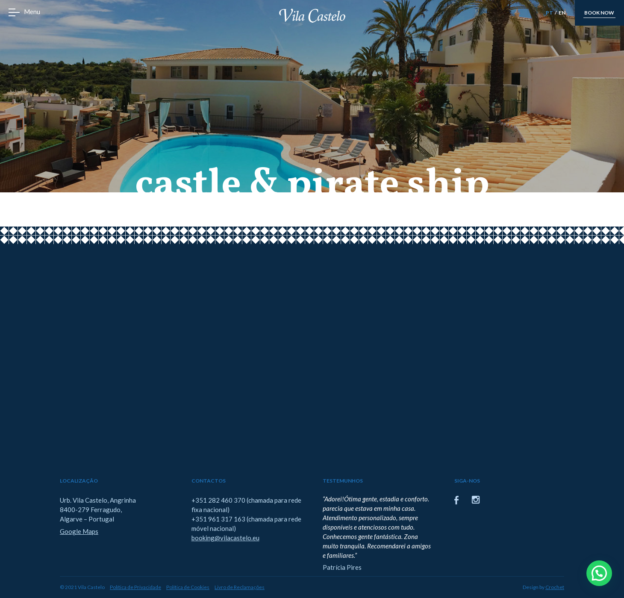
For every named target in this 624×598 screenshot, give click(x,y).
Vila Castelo (312, 16)
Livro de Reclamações (240, 587)
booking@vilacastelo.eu (225, 538)
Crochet (554, 587)
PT (549, 12)
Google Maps (79, 531)
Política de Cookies (187, 587)
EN (562, 12)
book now (599, 12)
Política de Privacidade (135, 587)
